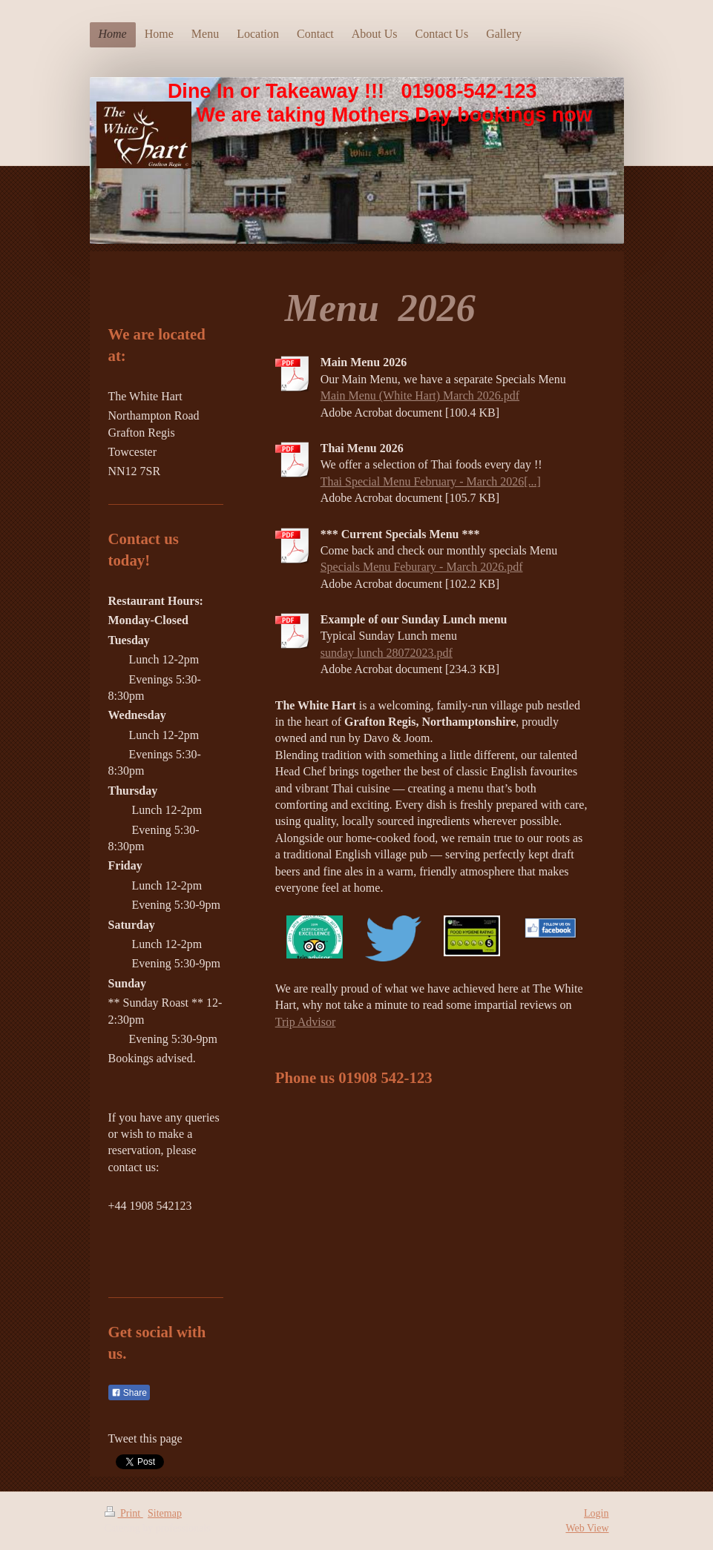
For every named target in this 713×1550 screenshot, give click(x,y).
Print (124, 1513)
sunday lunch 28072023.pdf (387, 652)
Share (129, 1393)
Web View (586, 1528)
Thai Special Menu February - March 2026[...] (431, 481)
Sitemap (165, 1513)
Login (596, 1513)
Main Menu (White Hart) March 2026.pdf (420, 395)
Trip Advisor (305, 1022)
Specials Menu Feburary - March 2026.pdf (422, 566)
